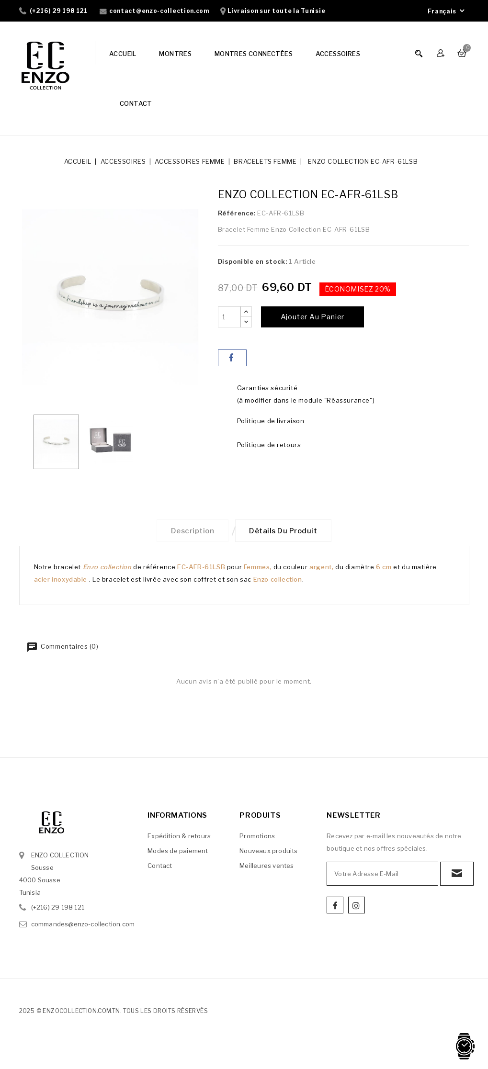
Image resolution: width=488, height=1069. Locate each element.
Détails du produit (284, 531)
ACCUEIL (122, 53)
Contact (160, 867)
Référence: (237, 213)
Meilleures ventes (266, 867)
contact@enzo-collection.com (159, 10)
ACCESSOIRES (338, 53)
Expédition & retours (179, 837)
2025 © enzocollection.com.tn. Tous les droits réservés (113, 1012)
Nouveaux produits (268, 852)
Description (191, 531)
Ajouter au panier (313, 317)
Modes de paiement (178, 852)
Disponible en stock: (252, 261)
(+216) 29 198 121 (58, 10)
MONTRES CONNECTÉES (254, 53)
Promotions (257, 837)
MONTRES (175, 53)
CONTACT (136, 103)
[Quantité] (229, 316)
